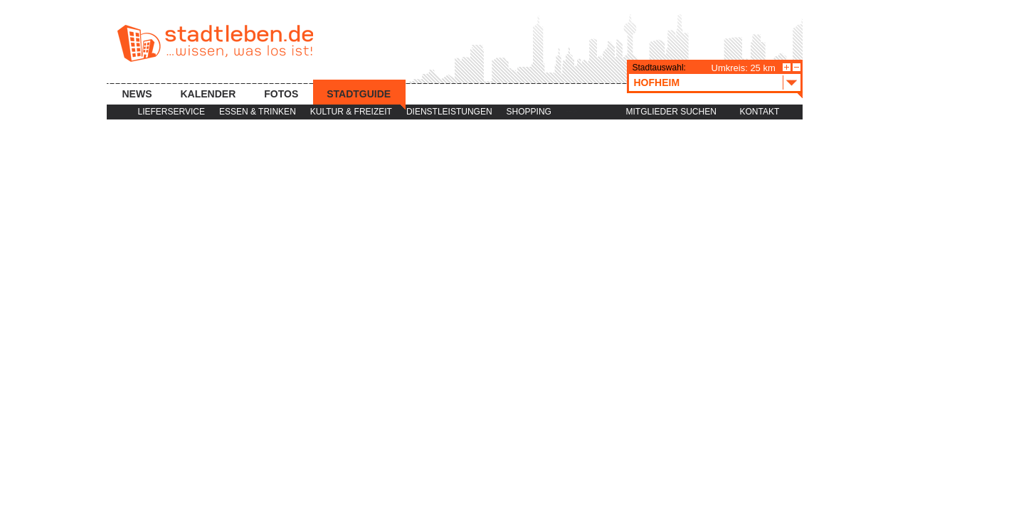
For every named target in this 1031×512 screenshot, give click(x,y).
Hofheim (717, 82)
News (137, 94)
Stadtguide (359, 94)
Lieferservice (171, 112)
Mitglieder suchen (671, 112)
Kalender (208, 94)
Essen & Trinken (257, 112)
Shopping (529, 112)
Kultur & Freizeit (351, 112)
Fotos (281, 94)
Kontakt (760, 112)
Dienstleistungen (449, 112)
